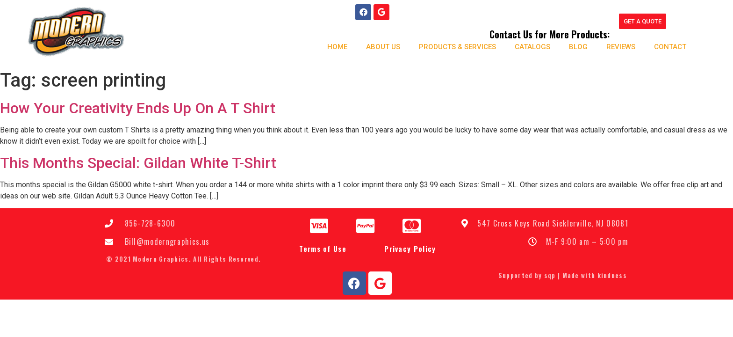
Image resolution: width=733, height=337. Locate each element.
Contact (670, 47)
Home (337, 47)
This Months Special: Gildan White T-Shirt (138, 163)
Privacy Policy (410, 249)
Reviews (620, 47)
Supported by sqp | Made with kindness (562, 275)
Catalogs (532, 47)
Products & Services (457, 47)
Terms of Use (322, 249)
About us (383, 47)
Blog (577, 47)
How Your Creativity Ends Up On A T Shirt (137, 108)
